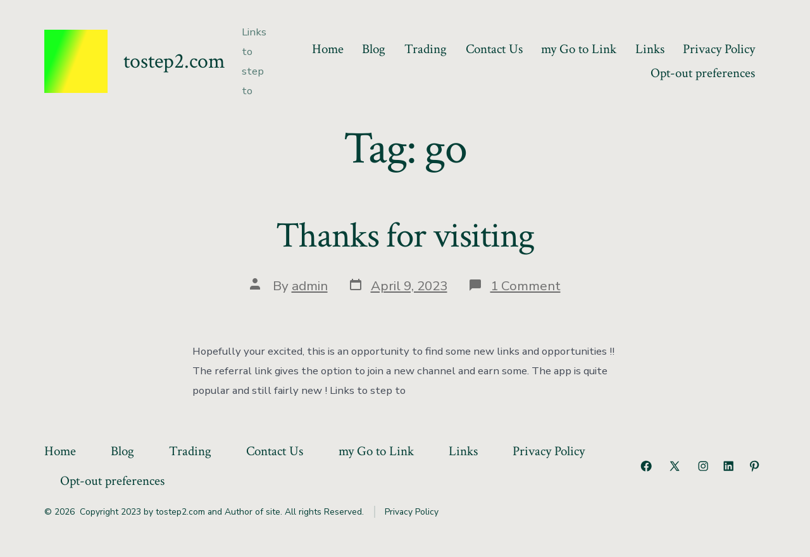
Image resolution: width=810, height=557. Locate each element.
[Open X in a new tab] (674, 466)
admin (310, 286)
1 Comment (525, 286)
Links (649, 49)
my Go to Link (578, 49)
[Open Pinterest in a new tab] (754, 466)
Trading (425, 49)
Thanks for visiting (405, 235)
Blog (373, 49)
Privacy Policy (719, 49)
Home (328, 49)
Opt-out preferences (703, 73)
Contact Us (494, 49)
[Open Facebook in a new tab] (646, 466)
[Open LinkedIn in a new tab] (728, 466)
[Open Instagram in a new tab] (703, 466)
